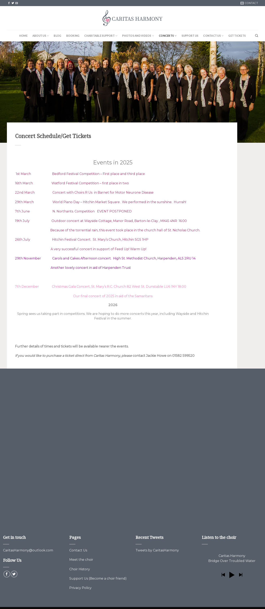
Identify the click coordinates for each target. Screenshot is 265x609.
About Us (40, 36)
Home (23, 35)
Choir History (79, 569)
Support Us (190, 35)
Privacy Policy (80, 588)
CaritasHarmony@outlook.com (28, 550)
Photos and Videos (138, 36)
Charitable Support (100, 36)
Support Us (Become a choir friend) (98, 578)
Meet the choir (81, 560)
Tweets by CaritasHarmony (157, 550)
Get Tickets (237, 35)
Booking (73, 35)
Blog (57, 35)
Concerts (168, 36)
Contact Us (213, 36)
